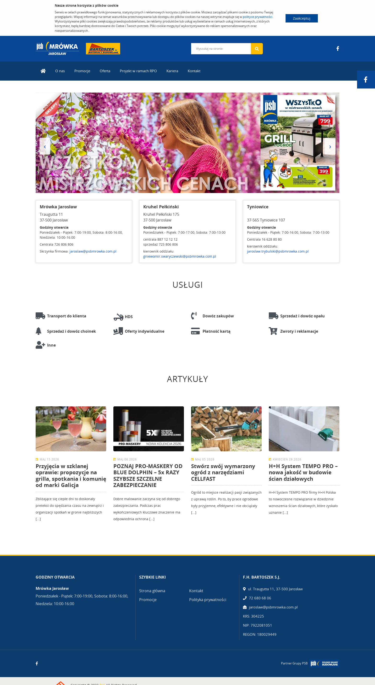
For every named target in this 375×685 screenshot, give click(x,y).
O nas (60, 70)
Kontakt (194, 70)
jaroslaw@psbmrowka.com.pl (93, 251)
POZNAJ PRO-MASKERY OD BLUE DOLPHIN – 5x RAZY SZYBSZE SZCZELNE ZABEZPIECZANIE (147, 475)
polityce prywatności (257, 17)
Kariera (172, 70)
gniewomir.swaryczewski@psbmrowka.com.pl (179, 256)
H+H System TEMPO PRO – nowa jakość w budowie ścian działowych (303, 472)
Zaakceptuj (301, 18)
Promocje (82, 70)
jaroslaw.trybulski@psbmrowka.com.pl (278, 251)
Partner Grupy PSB (294, 663)
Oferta (105, 70)
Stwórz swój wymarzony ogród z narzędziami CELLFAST (223, 472)
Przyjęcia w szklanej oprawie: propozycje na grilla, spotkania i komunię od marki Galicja (71, 475)
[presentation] (44, 146)
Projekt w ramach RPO (138, 70)
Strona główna (152, 590)
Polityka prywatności (207, 599)
